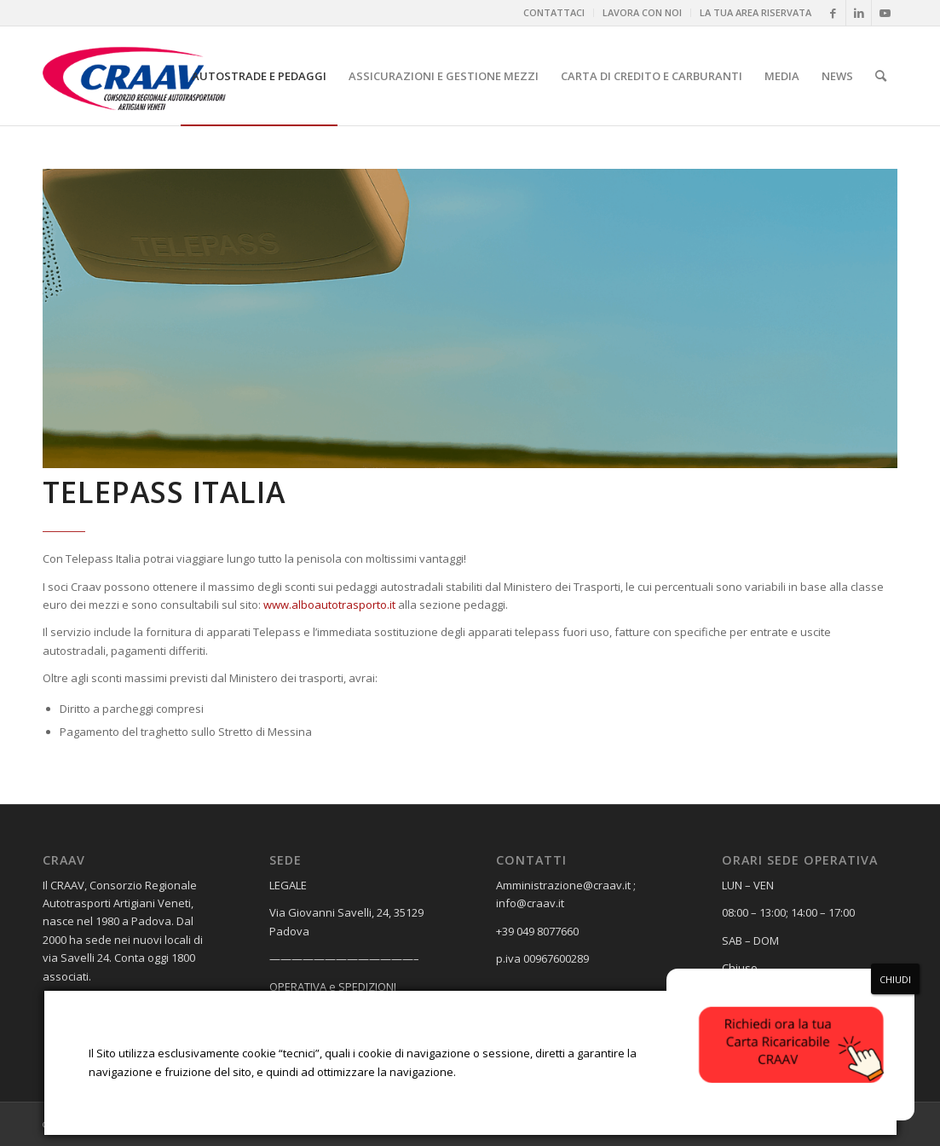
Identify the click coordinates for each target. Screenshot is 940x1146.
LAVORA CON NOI (642, 12)
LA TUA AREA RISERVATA (755, 12)
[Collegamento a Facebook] (833, 13)
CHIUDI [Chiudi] (895, 979)
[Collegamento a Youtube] (884, 13)
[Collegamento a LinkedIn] (858, 13)
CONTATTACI (554, 12)
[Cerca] (880, 75)
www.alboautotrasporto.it (329, 604)
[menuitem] (554, 13)
